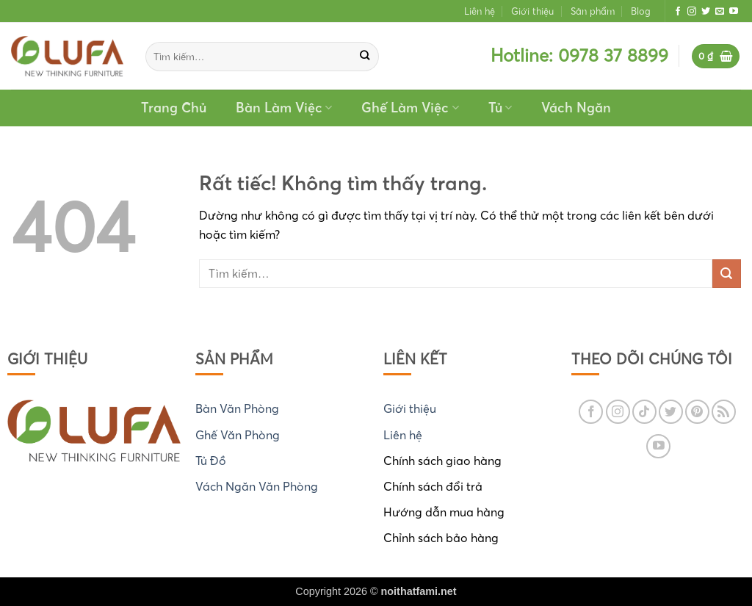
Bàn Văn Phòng (237, 408)
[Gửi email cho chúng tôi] (719, 11)
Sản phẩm (593, 11)
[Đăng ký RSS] (724, 412)
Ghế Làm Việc (409, 107)
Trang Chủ (173, 107)
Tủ (500, 107)
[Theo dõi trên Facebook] (677, 11)
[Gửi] (365, 56)
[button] (716, 56)
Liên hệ (479, 11)
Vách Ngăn (576, 107)
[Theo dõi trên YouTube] (733, 11)
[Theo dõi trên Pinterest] (697, 412)
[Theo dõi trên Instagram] (691, 11)
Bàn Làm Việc (284, 107)
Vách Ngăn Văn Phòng (256, 486)
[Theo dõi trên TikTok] (644, 412)
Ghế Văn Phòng (237, 435)
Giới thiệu (532, 11)
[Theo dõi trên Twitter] (705, 11)
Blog (641, 11)
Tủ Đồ (210, 460)
